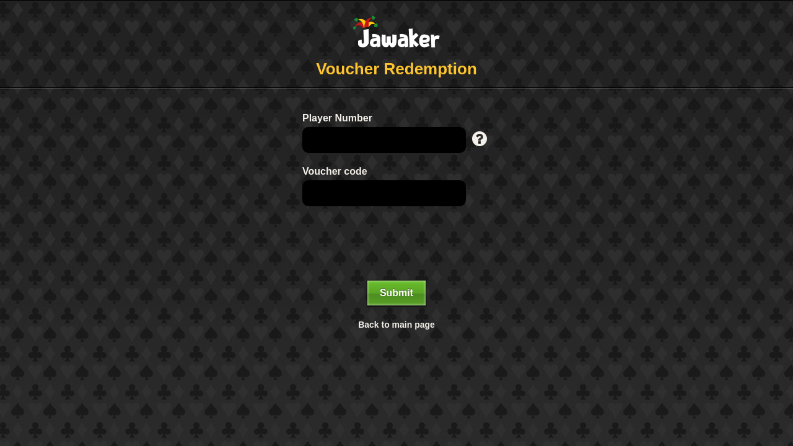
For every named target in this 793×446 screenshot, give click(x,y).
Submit (396, 292)
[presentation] (396, 243)
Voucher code (334, 171)
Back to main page (396, 325)
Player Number (337, 118)
